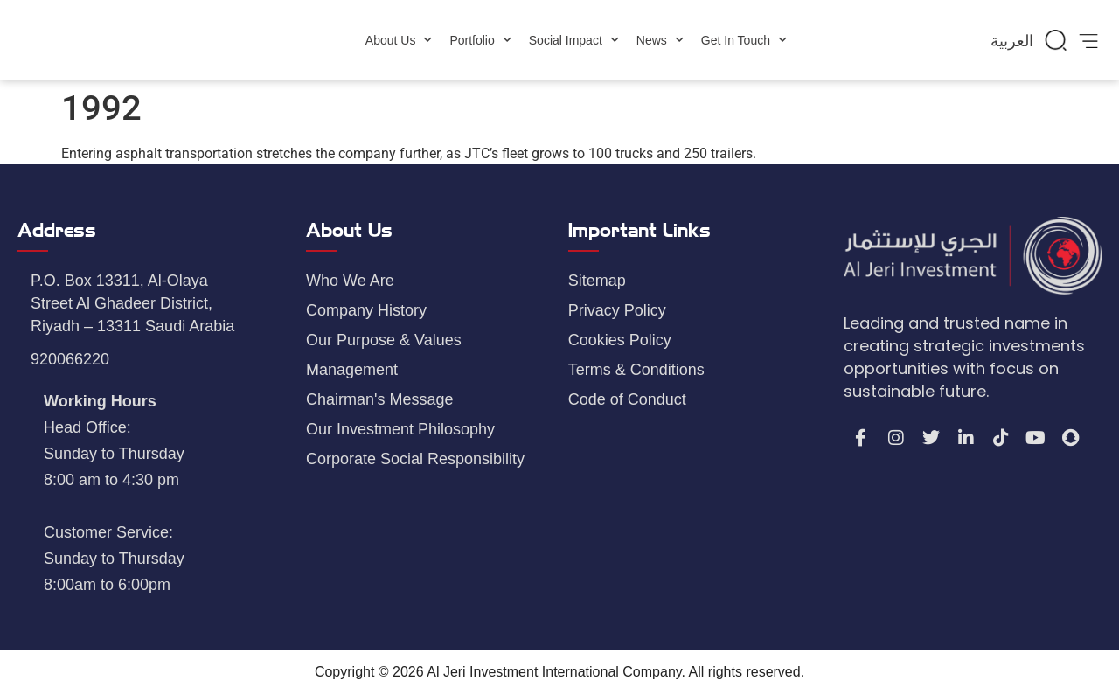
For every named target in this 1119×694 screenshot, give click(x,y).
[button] (1056, 40)
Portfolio (480, 40)
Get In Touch (744, 40)
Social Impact (574, 40)
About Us (399, 40)
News (660, 40)
